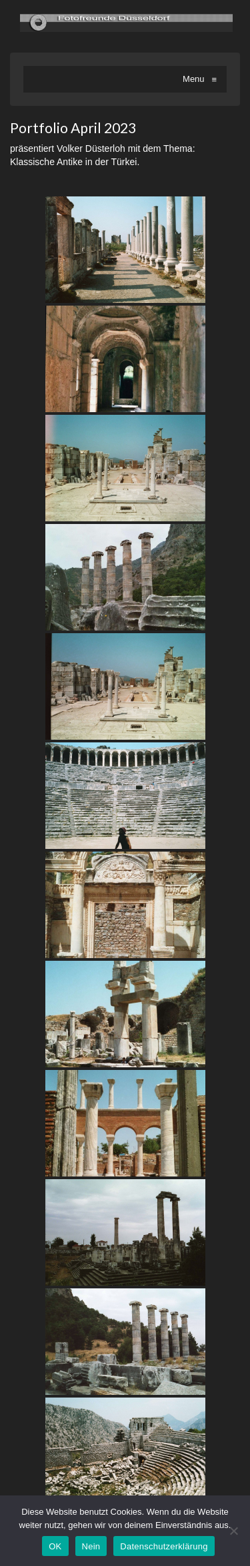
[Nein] (233, 1530)
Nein (91, 1546)
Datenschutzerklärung (163, 1546)
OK (55, 1546)
